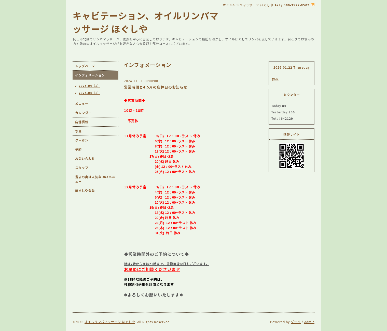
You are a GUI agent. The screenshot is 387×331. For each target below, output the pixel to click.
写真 (78, 131)
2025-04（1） (89, 86)
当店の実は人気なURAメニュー (95, 179)
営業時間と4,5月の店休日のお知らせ (155, 86)
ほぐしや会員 (85, 190)
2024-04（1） (89, 93)
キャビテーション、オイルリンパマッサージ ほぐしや (145, 22)
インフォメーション (90, 75)
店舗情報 (81, 122)
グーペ (296, 322)
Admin (309, 322)
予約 (78, 149)
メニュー (81, 103)
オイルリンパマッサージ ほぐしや (110, 322)
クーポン (81, 140)
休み (275, 79)
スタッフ (81, 167)
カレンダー (83, 113)
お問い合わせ (85, 158)
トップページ (85, 66)
